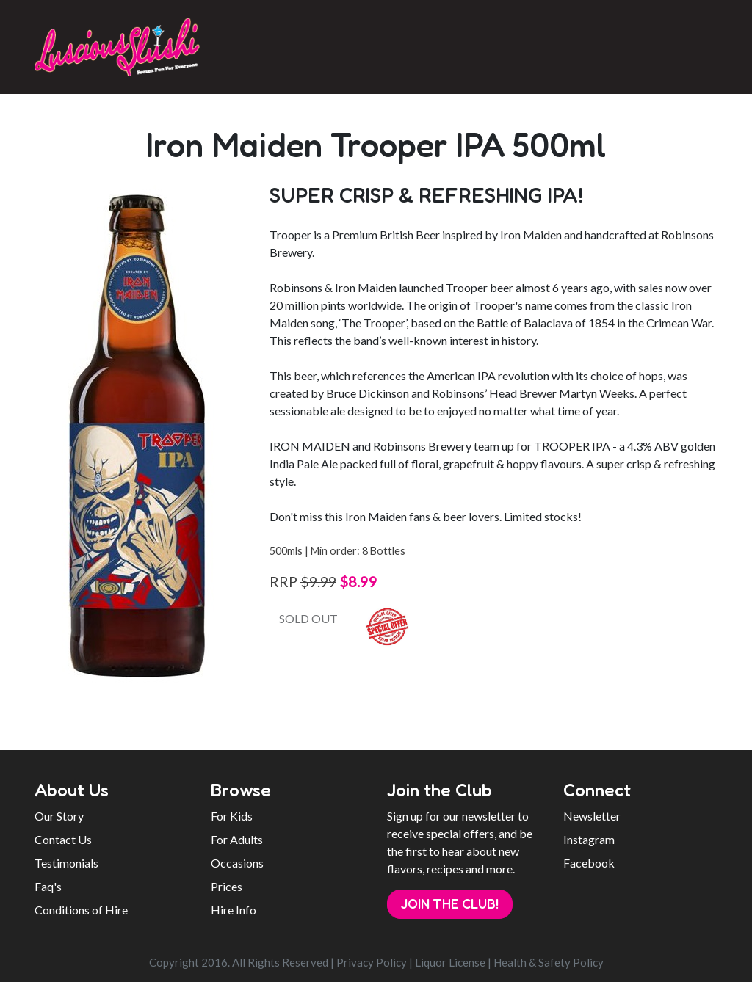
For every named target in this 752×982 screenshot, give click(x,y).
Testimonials (66, 863)
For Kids (232, 816)
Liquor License (450, 962)
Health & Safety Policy (549, 962)
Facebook (589, 863)
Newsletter (592, 816)
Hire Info (233, 910)
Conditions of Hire (81, 910)
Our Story (59, 816)
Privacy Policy (371, 962)
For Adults (237, 839)
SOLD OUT (308, 618)
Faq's (48, 886)
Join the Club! (450, 903)
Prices (226, 886)
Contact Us (63, 839)
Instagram (589, 839)
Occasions (237, 863)
